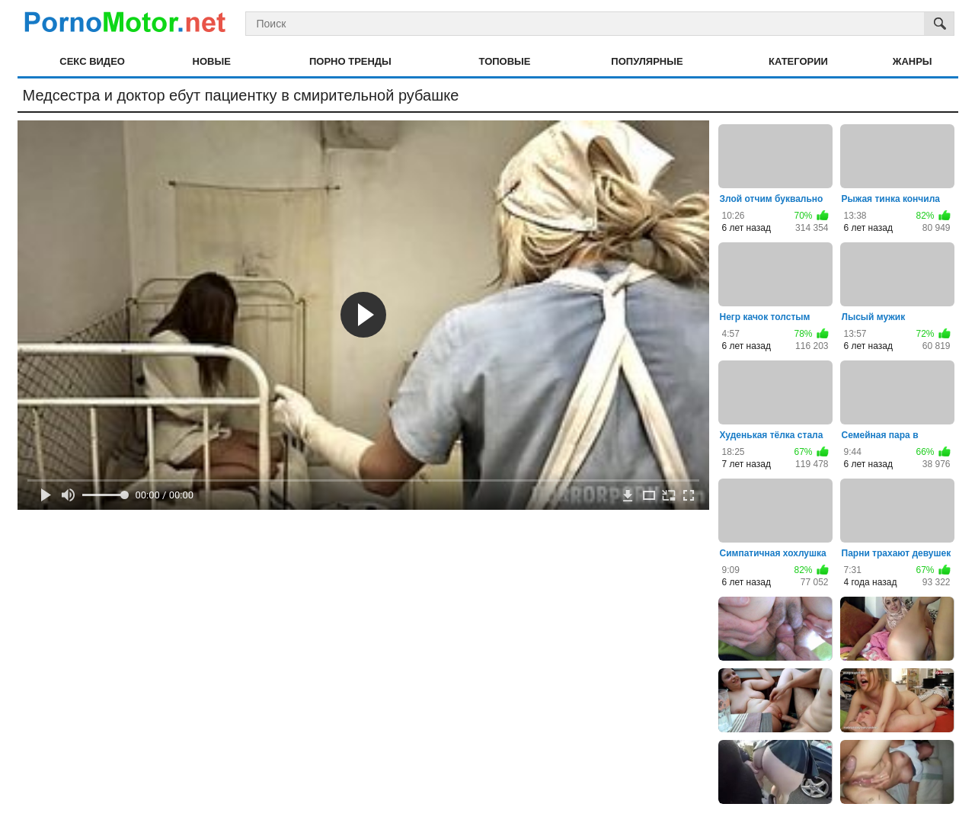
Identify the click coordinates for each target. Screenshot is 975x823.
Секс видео (92, 61)
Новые (212, 61)
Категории (798, 61)
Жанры (912, 61)
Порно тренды (350, 61)
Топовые (505, 61)
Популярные (646, 61)
